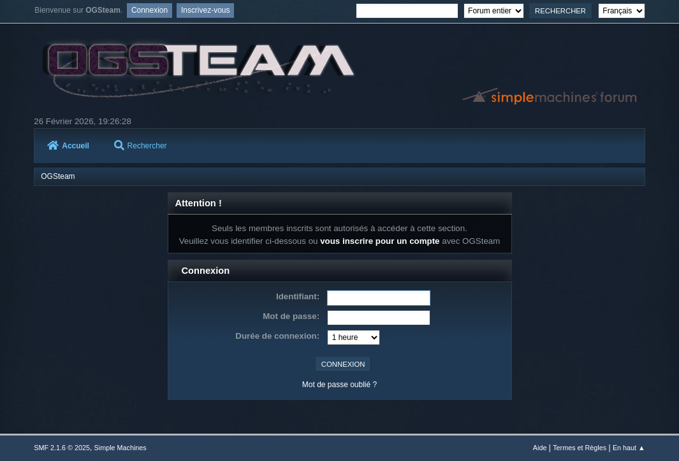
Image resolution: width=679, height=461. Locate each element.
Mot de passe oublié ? (339, 384)
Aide (540, 447)
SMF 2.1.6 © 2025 (62, 447)
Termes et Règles (579, 447)
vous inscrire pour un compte (379, 241)
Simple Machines (120, 447)
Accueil (68, 145)
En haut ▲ (629, 447)
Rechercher (140, 145)
